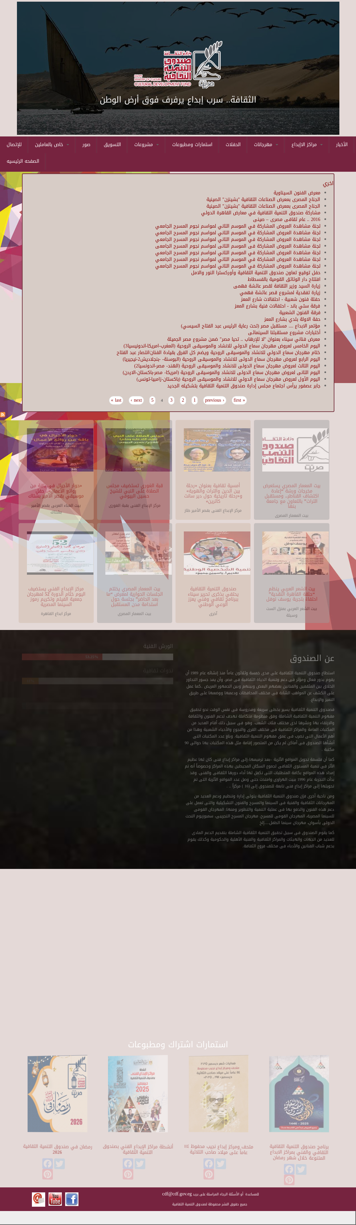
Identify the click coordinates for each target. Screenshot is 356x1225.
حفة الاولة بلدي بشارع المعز (292, 319)
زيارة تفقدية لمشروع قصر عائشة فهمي (280, 292)
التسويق (112, 144)
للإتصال (14, 144)
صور (86, 144)
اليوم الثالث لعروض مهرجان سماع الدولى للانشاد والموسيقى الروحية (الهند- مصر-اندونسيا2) (227, 365)
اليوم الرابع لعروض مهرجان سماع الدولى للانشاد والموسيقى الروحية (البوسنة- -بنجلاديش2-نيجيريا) (221, 359)
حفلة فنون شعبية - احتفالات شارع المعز (280, 299)
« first (239, 400)
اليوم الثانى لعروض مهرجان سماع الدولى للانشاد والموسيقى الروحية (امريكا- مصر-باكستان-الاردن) (221, 372)
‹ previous (214, 400)
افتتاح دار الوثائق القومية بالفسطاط (284, 279)
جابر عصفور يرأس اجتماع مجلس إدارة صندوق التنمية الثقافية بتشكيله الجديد (243, 385)
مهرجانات (266, 144)
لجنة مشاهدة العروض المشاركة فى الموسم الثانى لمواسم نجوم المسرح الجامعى (237, 246)
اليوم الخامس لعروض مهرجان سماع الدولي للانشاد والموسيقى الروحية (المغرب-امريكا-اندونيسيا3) (222, 345)
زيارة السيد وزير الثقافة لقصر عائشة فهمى (276, 286)
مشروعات (146, 144)
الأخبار (342, 144)
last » (116, 400)
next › (136, 400)
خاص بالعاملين (52, 144)
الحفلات (233, 144)
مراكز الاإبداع (307, 144)
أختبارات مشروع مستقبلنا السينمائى (284, 332)
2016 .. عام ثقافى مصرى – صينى (286, 219)
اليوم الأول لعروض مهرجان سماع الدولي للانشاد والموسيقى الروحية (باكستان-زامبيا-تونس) (228, 379)
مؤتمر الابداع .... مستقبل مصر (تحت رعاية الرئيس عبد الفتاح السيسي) (250, 325)
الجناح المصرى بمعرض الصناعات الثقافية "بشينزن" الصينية (263, 199)
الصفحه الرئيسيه (23, 161)
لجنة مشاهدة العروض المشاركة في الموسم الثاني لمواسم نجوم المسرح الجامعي (237, 226)
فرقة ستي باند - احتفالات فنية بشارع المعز (277, 306)
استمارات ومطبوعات (192, 144)
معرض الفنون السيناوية (297, 192)
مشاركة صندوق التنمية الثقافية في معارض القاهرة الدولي (260, 212)
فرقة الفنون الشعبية (299, 312)
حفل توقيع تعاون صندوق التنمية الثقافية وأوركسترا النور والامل (255, 272)
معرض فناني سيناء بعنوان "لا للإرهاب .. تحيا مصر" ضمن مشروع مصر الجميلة (243, 339)
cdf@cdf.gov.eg (177, 1193)
